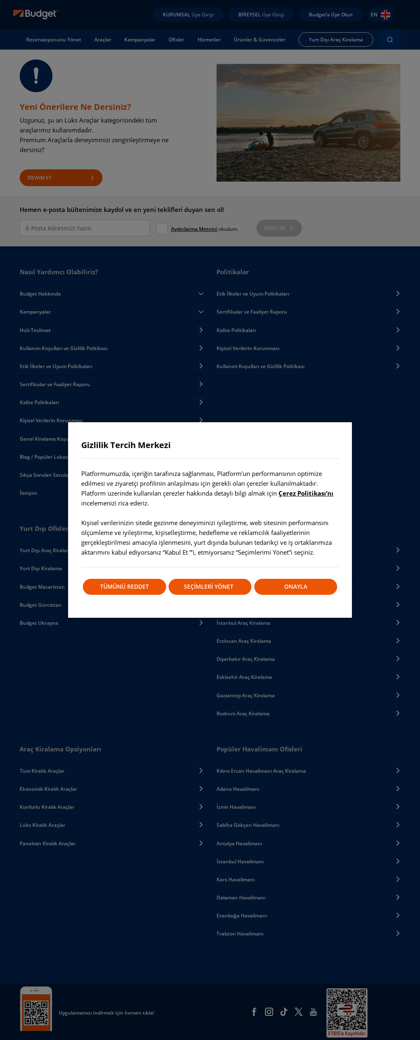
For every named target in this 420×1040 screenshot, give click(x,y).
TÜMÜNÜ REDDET (124, 586)
